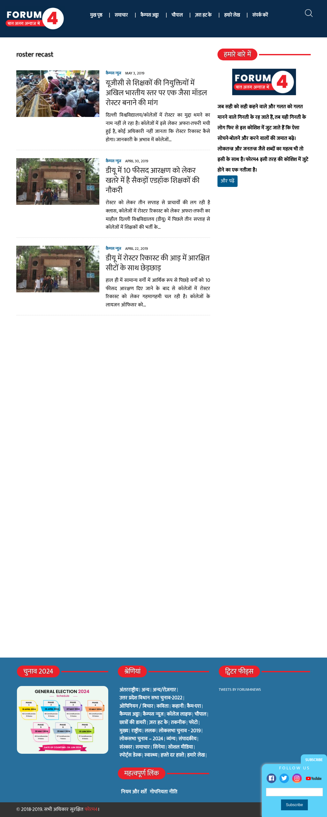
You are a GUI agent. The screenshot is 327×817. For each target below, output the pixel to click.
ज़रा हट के (203, 15)
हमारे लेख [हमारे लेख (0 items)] (196, 755)
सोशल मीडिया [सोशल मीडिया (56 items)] (180, 747)
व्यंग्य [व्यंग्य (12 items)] (170, 739)
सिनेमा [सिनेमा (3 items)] (159, 747)
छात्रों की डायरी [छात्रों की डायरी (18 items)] (132, 723)
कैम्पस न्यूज (113, 73)
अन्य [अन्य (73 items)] (145, 690)
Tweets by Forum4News (240, 689)
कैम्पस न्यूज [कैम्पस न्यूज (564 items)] (153, 714)
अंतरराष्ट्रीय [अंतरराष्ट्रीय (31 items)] (128, 690)
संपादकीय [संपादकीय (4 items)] (187, 739)
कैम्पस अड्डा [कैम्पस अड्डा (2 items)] (129, 714)
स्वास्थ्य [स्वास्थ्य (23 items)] (150, 755)
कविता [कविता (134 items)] (162, 706)
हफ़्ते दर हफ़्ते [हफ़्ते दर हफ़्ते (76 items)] (172, 755)
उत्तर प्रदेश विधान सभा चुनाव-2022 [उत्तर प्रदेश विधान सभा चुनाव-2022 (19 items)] (150, 698)
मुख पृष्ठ (96, 15)
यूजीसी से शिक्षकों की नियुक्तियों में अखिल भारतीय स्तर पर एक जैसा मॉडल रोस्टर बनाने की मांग (156, 93)
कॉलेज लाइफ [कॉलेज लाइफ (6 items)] (179, 714)
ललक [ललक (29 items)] (150, 731)
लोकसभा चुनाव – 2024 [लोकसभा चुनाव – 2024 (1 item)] (141, 739)
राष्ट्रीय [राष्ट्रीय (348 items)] (136, 731)
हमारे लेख (232, 15)
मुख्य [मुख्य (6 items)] (123, 731)
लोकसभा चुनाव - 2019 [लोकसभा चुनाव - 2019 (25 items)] (180, 731)
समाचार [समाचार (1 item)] (142, 747)
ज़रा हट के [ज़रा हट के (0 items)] (158, 723)
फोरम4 (91, 809)
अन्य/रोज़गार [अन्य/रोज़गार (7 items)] (164, 690)
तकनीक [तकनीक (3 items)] (178, 723)
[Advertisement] (264, 262)
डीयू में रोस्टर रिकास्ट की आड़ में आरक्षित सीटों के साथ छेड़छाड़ (157, 263)
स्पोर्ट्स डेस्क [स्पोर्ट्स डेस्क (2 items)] (130, 755)
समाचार (121, 15)
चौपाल (177, 15)
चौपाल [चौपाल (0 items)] (200, 714)
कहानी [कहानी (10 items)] (178, 706)
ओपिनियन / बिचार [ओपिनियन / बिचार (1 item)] (136, 706)
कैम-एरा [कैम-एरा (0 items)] (194, 706)
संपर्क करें (260, 15)
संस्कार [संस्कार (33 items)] (125, 747)
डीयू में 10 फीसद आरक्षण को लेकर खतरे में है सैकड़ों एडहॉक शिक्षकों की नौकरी (153, 180)
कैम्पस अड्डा (150, 15)
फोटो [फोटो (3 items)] (193, 723)
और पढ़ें (227, 181)
